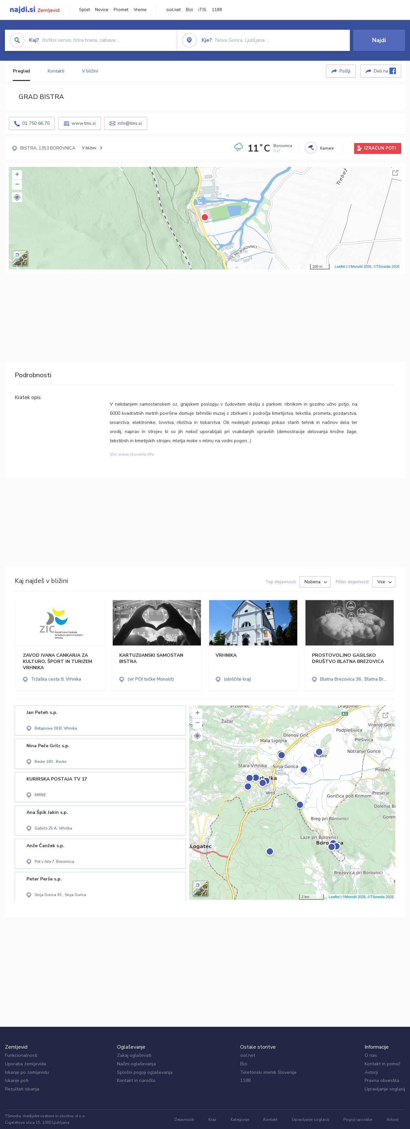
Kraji (212, 1119)
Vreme (140, 10)
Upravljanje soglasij (385, 1089)
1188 (217, 10)
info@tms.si (130, 123)
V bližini (90, 71)
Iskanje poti (16, 1080)
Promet (121, 10)
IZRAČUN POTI (380, 148)
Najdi (379, 40)
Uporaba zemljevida (25, 1064)
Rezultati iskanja (22, 1089)
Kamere (327, 148)
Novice (101, 10)
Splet (84, 10)
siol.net (173, 10)
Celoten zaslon (395, 173)
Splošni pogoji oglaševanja (144, 1072)
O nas (371, 1055)
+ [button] (17, 175)
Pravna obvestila (382, 1080)
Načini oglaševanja (136, 1064)
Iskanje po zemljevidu (27, 1072)
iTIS (202, 10)
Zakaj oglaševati (134, 1055)
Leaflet (340, 266)
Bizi (189, 10)
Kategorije (240, 1119)
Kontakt (270, 1119)
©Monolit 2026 (359, 266)
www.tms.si (84, 123)
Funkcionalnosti (21, 1055)
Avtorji (371, 1072)
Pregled (21, 71)
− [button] (17, 185)
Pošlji (345, 71)
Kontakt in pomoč (382, 1064)
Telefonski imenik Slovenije (268, 1072)
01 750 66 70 (36, 123)
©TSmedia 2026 (386, 266)
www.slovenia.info (136, 454)
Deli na (385, 71)
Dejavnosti (184, 1119)
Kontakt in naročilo (136, 1080)
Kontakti (56, 71)
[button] (17, 197)
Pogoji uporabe (357, 1119)
